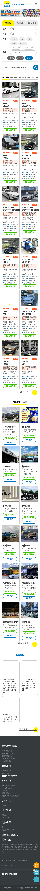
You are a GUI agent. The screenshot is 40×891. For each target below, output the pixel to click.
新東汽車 (26, 466)
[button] (9, 96)
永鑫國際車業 (28, 583)
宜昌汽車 (7, 506)
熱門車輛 (5, 77)
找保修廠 (32, 23)
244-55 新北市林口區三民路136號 (16, 860)
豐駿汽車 (26, 506)
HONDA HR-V (7, 260)
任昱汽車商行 (9, 427)
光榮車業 (30, 372)
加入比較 (16, 100)
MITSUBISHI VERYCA (28, 260)
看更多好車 (23, 392)
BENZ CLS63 (6, 104)
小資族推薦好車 (24, 77)
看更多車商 (23, 643)
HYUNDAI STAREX (26, 156)
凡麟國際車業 (9, 583)
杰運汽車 (7, 545)
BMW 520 (5, 313)
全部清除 (11, 58)
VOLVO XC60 (6, 362)
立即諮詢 (10, 130)
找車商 (20, 23)
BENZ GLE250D (26, 104)
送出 (28, 58)
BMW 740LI (5, 156)
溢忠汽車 (30, 218)
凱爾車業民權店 (10, 622)
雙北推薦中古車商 (20, 402)
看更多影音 (24, 729)
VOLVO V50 (25, 362)
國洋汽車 (26, 622)
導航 (10, 442)
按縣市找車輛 (16, 53)
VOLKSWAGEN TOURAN (29, 313)
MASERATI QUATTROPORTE (11, 208)
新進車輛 (13, 77)
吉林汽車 (26, 545)
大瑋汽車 (26, 427)
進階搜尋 (20, 58)
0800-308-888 (9, 865)
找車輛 (8, 23)
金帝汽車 (7, 466)
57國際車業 (31, 322)
